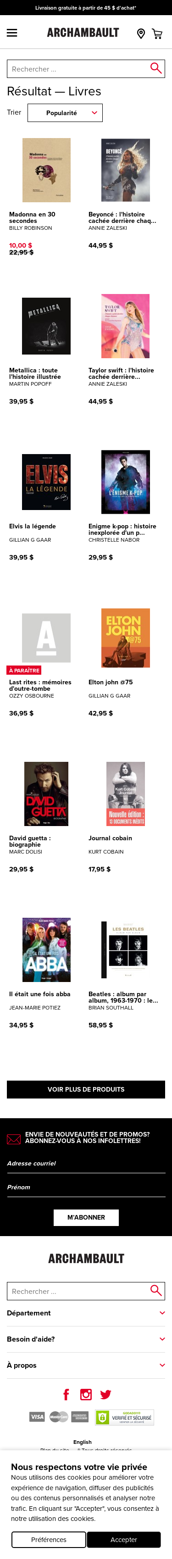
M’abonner (86, 1217)
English (82, 1442)
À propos (22, 1365)
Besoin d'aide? (31, 1339)
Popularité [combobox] (61, 113)
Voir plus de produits (86, 1089)
